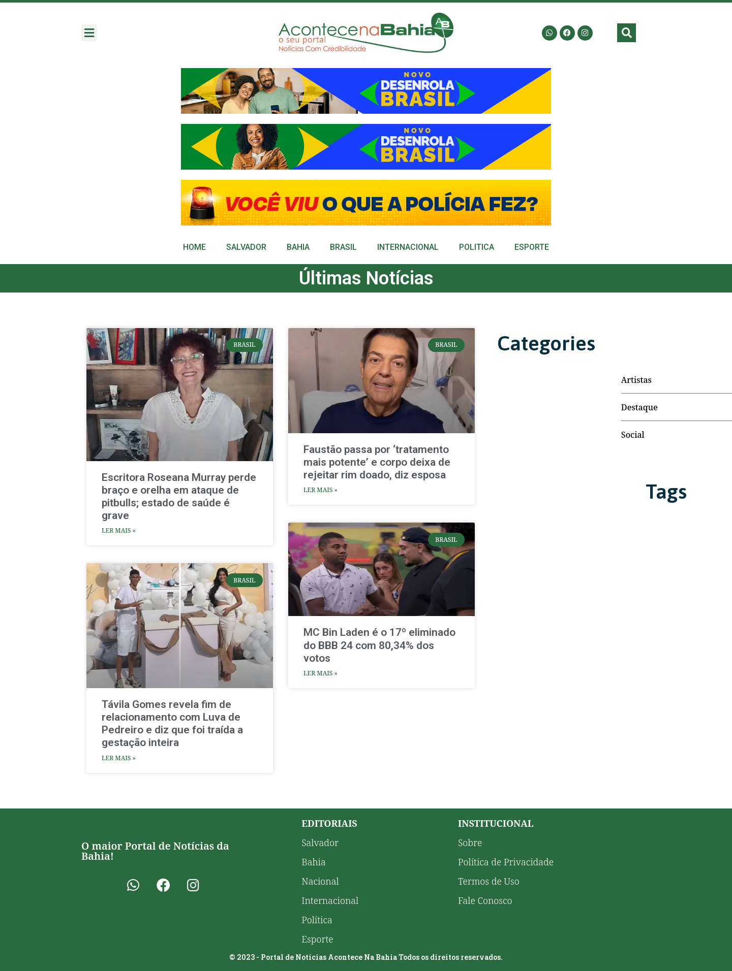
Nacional (320, 881)
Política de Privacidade (506, 862)
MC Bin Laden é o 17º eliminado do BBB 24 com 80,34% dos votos (379, 645)
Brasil (343, 247)
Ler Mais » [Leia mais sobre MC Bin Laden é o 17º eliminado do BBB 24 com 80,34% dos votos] (320, 673)
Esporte (531, 247)
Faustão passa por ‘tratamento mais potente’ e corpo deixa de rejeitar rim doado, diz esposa (376, 462)
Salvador (246, 247)
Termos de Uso (489, 881)
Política (316, 920)
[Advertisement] (366, 91)
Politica (476, 247)
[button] (89, 32)
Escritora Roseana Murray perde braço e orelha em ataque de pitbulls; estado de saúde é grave (179, 496)
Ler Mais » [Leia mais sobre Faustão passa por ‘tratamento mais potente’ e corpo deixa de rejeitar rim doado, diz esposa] (320, 490)
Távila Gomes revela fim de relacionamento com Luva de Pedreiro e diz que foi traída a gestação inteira (172, 723)
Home (194, 247)
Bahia (298, 247)
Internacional (408, 247)
